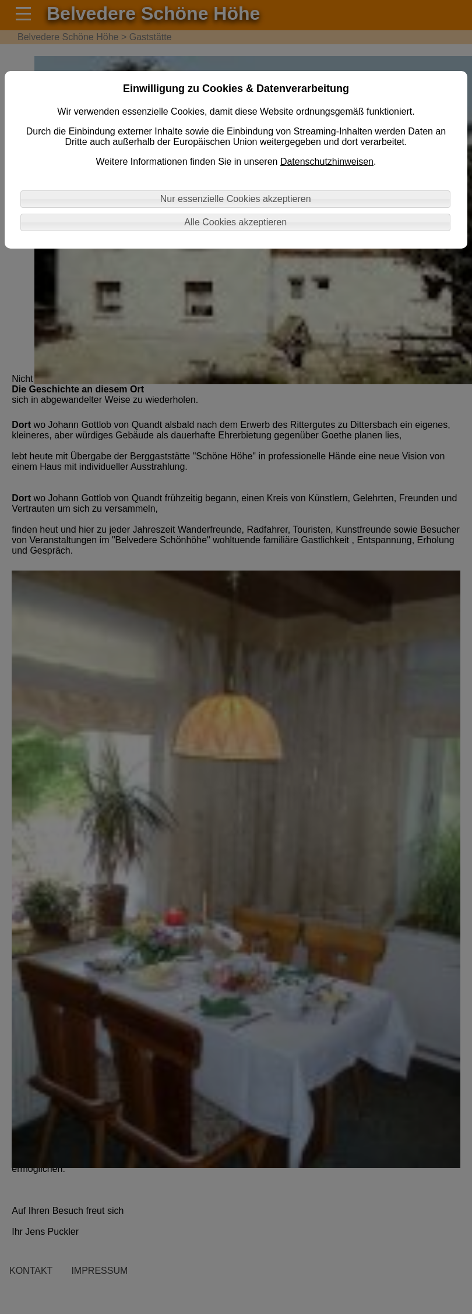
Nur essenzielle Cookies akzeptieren (235, 199)
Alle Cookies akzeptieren (235, 222)
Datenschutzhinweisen (327, 162)
